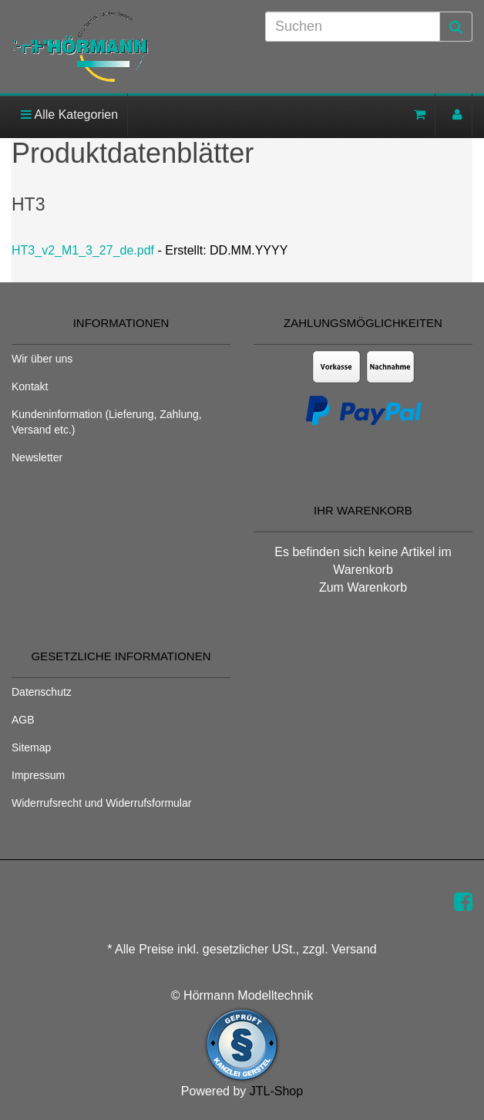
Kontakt (30, 386)
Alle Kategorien (69, 114)
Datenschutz (42, 692)
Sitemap (31, 747)
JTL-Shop (276, 1091)
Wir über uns (42, 359)
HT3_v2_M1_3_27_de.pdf (83, 250)
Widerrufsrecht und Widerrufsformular (101, 803)
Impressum (38, 775)
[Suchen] (352, 27)
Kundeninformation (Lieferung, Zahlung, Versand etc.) (107, 422)
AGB (23, 719)
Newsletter (37, 457)
